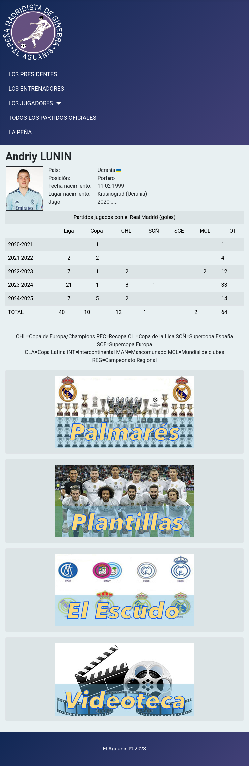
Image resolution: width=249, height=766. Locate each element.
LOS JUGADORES (31, 103)
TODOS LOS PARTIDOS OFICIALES (52, 118)
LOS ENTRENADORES (36, 88)
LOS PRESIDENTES (33, 74)
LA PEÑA (20, 132)
